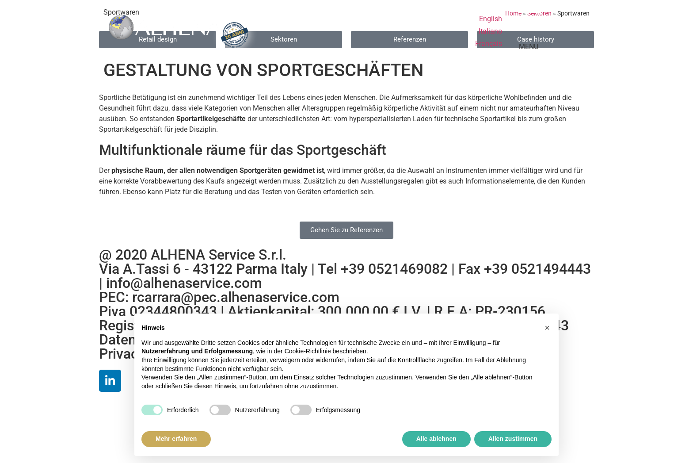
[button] (547, 328)
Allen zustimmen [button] (512, 438)
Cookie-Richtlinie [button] (308, 351)
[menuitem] (490, 19)
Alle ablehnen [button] (436, 438)
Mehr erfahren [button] (176, 438)
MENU (528, 46)
